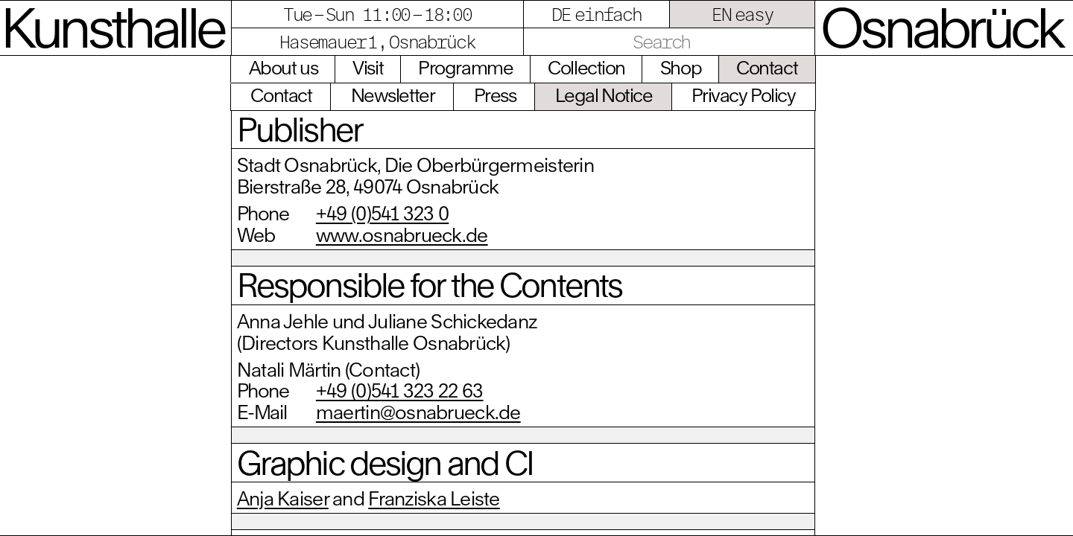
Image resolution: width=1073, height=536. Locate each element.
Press (495, 95)
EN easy (742, 14)
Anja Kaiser (283, 498)
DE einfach (596, 14)
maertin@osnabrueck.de (418, 412)
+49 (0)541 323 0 (382, 213)
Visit (367, 67)
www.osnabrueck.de (402, 234)
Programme (465, 67)
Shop (680, 67)
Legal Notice (604, 95)
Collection (586, 67)
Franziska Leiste (433, 498)
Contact (766, 67)
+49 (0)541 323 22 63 (400, 390)
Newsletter (393, 95)
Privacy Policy (743, 95)
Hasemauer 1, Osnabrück (377, 41)
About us (283, 67)
